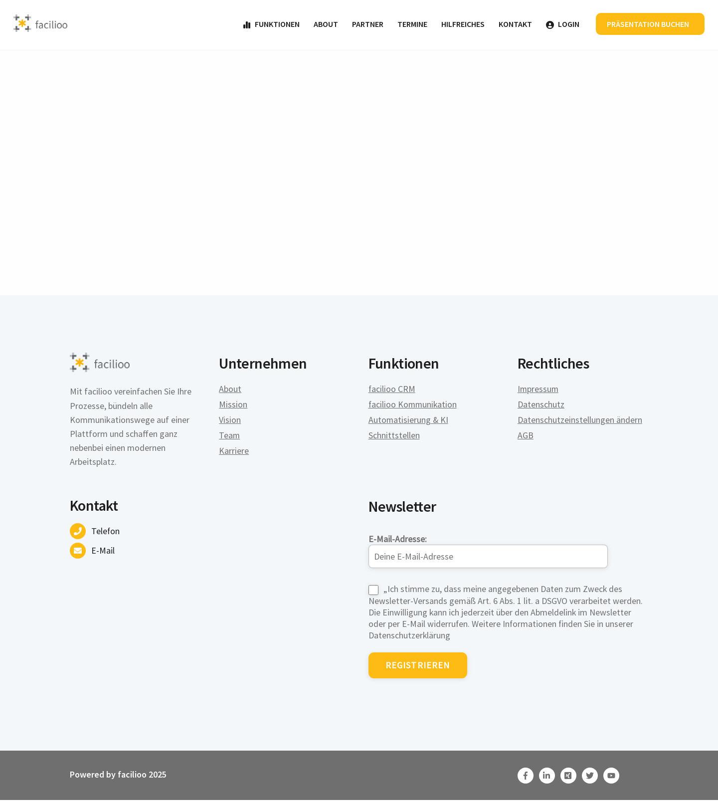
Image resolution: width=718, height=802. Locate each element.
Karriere (234, 451)
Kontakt (515, 24)
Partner (367, 24)
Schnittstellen (394, 436)
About (325, 24)
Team (229, 436)
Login (562, 24)
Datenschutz (541, 405)
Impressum (538, 390)
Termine (412, 24)
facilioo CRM (392, 390)
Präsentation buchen (648, 24)
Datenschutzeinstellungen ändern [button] (580, 420)
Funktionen (270, 24)
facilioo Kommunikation (413, 405)
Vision (230, 420)
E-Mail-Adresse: (488, 550)
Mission (233, 405)
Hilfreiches (462, 24)
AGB (526, 436)
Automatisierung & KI (408, 420)
